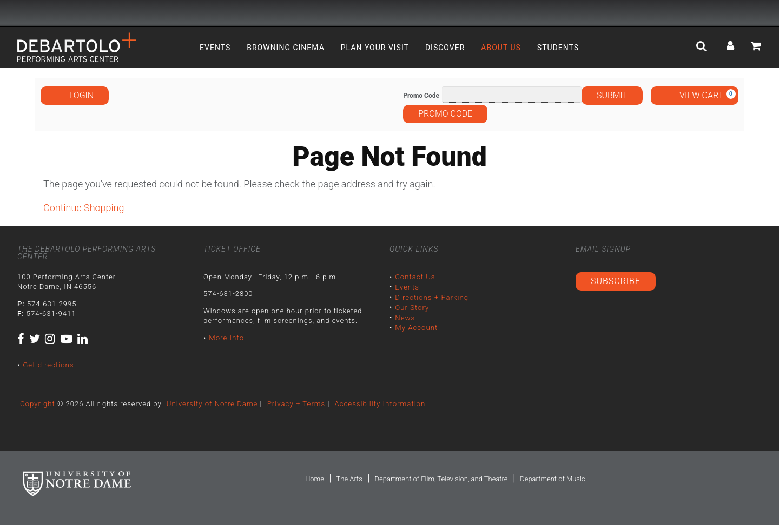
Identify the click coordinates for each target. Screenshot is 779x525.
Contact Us (414, 277)
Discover (445, 47)
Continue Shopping (83, 207)
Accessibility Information (376, 403)
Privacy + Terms (293, 403)
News (404, 317)
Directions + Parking (431, 297)
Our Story (411, 306)
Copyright (37, 403)
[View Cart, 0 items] (694, 95)
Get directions (48, 365)
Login (75, 95)
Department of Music (552, 479)
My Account (416, 326)
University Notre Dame (98, 13)
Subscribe (616, 281)
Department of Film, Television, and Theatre (440, 479)
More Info (226, 338)
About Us (501, 47)
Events (215, 47)
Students (558, 47)
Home (314, 479)
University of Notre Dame (211, 403)
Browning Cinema (286, 47)
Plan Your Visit (375, 47)
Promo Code (421, 95)
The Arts (349, 479)
